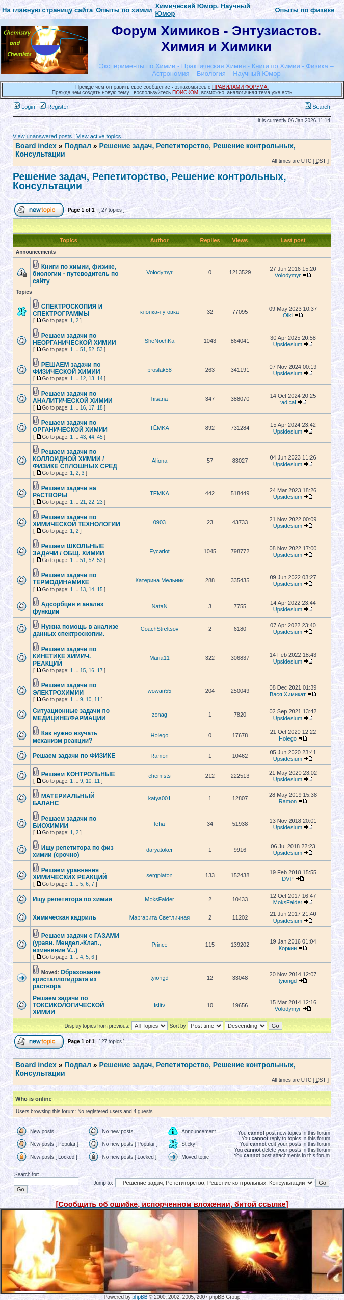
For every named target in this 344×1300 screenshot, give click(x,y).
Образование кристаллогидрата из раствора (67, 979)
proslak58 (159, 370)
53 (99, 349)
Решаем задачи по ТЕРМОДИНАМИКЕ (64, 579)
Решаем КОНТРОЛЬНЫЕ (78, 774)
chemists (159, 776)
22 (91, 502)
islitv (159, 1005)
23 (99, 502)
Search (317, 107)
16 (83, 408)
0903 (159, 522)
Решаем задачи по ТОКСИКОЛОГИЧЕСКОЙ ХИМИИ (68, 1005)
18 (99, 408)
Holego (160, 735)
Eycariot (159, 551)
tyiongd (159, 978)
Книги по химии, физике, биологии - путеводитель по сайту (76, 274)
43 (83, 437)
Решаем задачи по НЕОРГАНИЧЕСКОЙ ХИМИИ (74, 339)
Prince (159, 944)
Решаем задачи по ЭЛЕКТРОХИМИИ (64, 689)
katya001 (159, 798)
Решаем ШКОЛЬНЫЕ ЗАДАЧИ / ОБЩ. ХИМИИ (68, 550)
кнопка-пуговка (159, 312)
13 (91, 378)
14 (99, 378)
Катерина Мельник (159, 580)
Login (24, 107)
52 (91, 349)
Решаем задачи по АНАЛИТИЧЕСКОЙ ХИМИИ (73, 397)
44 (91, 437)
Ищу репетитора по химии (72, 899)
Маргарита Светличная (159, 917)
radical (287, 402)
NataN (159, 606)
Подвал (77, 146)
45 (99, 437)
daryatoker (159, 850)
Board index (36, 146)
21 (83, 502)
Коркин (288, 948)
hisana (159, 399)
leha (159, 824)
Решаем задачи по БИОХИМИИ (64, 822)
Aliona (160, 460)
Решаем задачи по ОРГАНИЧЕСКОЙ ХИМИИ (70, 426)
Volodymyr (159, 272)
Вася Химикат (288, 694)
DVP (287, 879)
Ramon (159, 756)
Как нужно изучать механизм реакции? (65, 737)
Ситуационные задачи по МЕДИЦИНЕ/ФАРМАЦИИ (71, 714)
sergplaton (159, 875)
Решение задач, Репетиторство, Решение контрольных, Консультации (149, 181)
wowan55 (159, 690)
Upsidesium (287, 344)
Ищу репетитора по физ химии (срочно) (73, 851)
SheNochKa (160, 341)
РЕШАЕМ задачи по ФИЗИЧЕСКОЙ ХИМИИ (67, 368)
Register (54, 107)
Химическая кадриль (64, 917)
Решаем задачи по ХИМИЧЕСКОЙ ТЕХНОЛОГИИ (76, 521)
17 (91, 408)
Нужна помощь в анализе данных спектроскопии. (75, 630)
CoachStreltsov (160, 629)
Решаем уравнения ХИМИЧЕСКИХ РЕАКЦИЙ (70, 873)
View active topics (98, 136)
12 (83, 378)
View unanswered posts (42, 136)
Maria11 (159, 658)
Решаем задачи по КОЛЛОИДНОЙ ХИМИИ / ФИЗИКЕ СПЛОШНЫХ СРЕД (75, 459)
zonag (159, 714)
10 (88, 699)
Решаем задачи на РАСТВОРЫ (64, 492)
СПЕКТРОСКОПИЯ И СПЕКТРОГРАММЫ (67, 310)
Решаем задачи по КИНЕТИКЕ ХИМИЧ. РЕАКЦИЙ (64, 656)
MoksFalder (159, 899)
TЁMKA (159, 428)
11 (97, 699)
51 (83, 349)
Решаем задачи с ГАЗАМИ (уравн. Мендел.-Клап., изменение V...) (76, 943)
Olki (288, 315)
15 (99, 589)
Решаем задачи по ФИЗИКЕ (74, 755)
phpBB (139, 1297)
